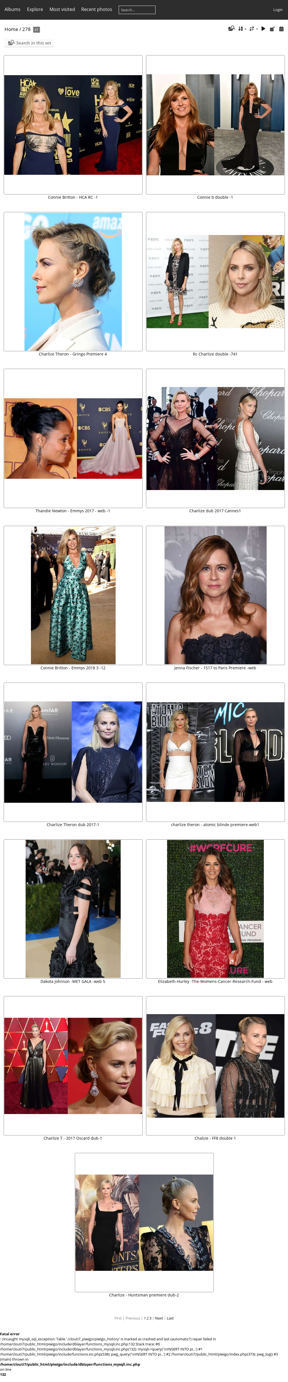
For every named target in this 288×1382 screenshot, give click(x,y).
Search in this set (33, 43)
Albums (12, 9)
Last (170, 1318)
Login (278, 9)
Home (11, 29)
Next (159, 1318)
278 (26, 29)
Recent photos (96, 9)
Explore (35, 9)
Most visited (62, 9)
